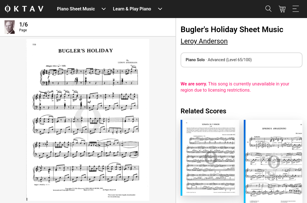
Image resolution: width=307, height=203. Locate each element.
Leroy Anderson (204, 41)
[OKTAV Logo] (24, 9)
